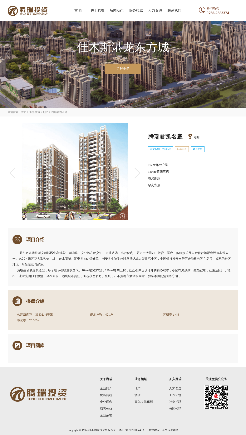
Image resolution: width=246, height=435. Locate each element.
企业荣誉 (106, 415)
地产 (138, 388)
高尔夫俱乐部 (144, 401)
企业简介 (106, 388)
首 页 (78, 10)
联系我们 (174, 10)
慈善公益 (106, 408)
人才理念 (175, 388)
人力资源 (155, 10)
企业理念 (106, 401)
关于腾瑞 (97, 10)
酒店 (138, 395)
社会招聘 (175, 401)
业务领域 (136, 10)
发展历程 (106, 395)
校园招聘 (175, 408)
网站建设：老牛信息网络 (163, 430)
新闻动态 (117, 10)
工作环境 (175, 395)
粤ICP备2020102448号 (131, 430)
